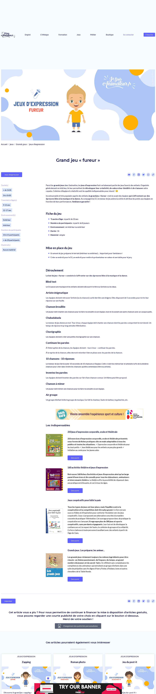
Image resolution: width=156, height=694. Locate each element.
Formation (62, 34)
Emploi (28, 34)
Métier (93, 34)
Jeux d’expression (37, 144)
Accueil (4, 144)
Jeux (78, 34)
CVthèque (44, 34)
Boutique (109, 34)
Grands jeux (21, 144)
